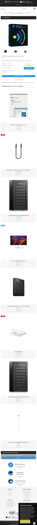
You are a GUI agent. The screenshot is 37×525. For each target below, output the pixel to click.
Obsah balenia (18, 79)
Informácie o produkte (18, 76)
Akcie (10, 492)
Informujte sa (9, 63)
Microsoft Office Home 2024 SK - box (18, 124)
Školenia (27, 496)
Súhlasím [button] (22, 520)
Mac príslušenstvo (20, 12)
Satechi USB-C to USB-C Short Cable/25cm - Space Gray (18, 170)
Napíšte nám (10, 522)
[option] (8, 51)
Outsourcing (27, 497)
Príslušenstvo (11, 12)
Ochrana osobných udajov (10, 503)
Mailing (18, 457)
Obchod (5, 12)
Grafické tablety (28, 12)
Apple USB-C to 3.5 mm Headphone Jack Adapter (18, 442)
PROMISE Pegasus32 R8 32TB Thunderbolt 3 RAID (18, 215)
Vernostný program (20, 480)
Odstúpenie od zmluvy (27, 492)
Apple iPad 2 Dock (18, 351)
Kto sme (27, 501)
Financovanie (27, 493)
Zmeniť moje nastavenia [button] (25, 522)
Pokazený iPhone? (20, 464)
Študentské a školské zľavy (20, 473)
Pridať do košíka (29, 68)
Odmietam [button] (27, 520)
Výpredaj (10, 493)
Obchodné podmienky (10, 501)
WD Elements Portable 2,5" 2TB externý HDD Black (18, 306)
